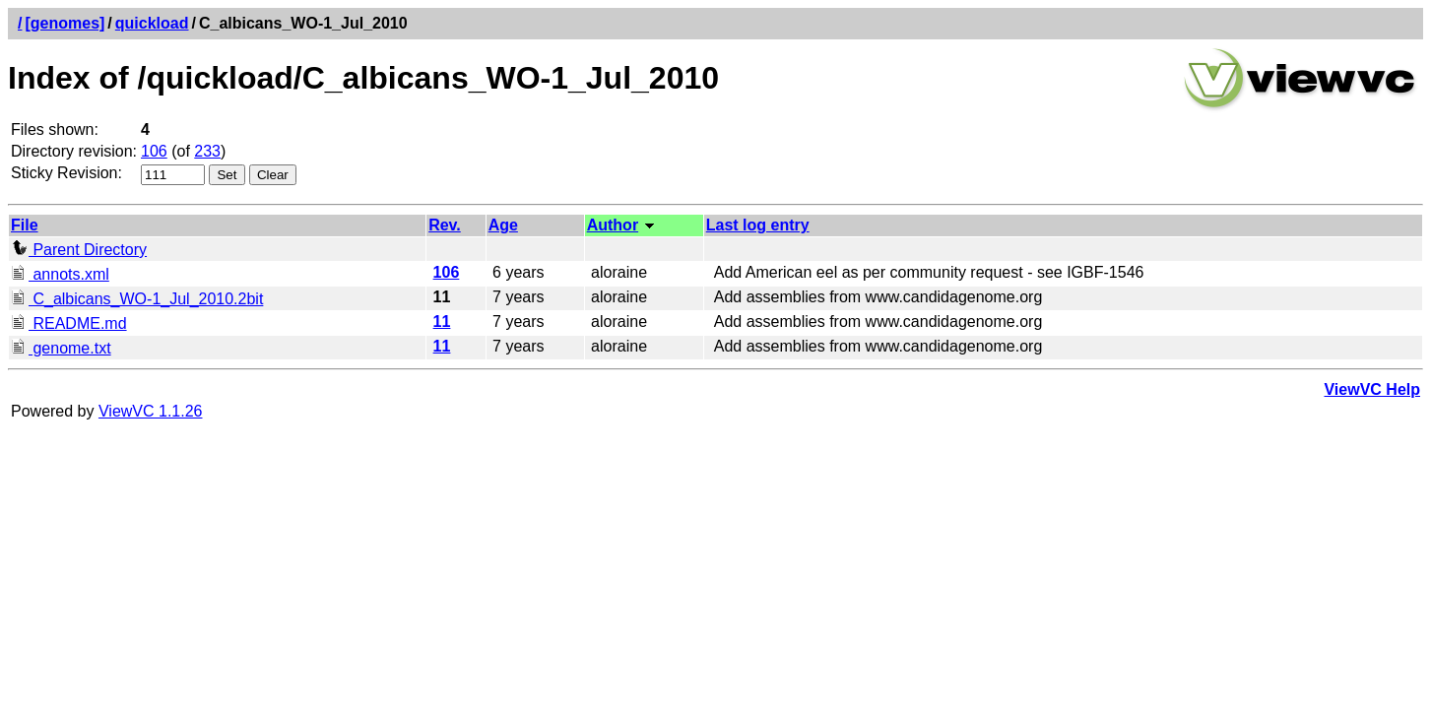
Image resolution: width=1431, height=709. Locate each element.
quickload (152, 23)
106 (154, 151)
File (24, 225)
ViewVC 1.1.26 (150, 411)
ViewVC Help (1372, 389)
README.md (69, 323)
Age (503, 225)
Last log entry (758, 225)
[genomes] (64, 23)
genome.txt (61, 348)
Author (612, 225)
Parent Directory (79, 249)
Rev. (444, 225)
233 (207, 151)
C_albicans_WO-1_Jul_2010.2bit (137, 298)
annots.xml (60, 274)
